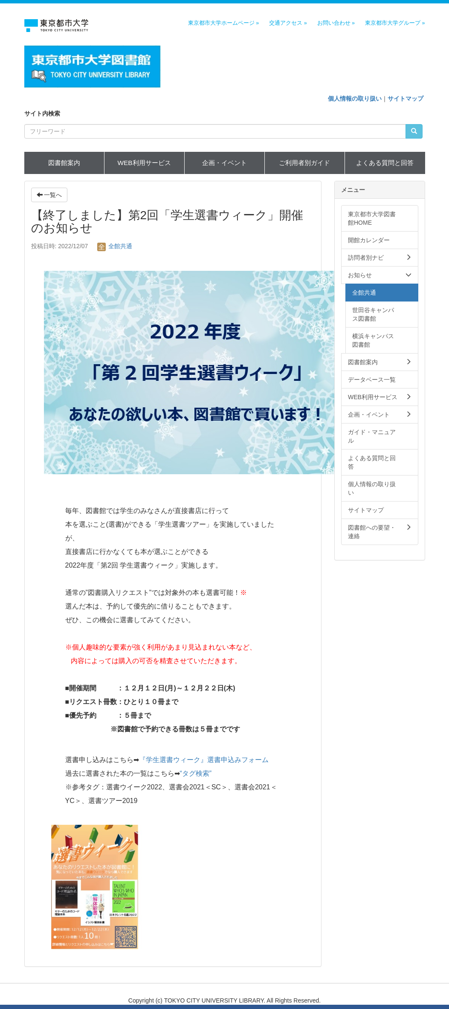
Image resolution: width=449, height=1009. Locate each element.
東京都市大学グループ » (395, 23)
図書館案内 (64, 162)
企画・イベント (224, 162)
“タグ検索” (196, 773)
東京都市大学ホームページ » (223, 23)
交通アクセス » (288, 23)
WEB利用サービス (144, 162)
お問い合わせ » (336, 23)
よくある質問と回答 (385, 162)
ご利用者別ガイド (304, 162)
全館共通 (114, 246)
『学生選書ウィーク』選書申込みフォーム (204, 759)
